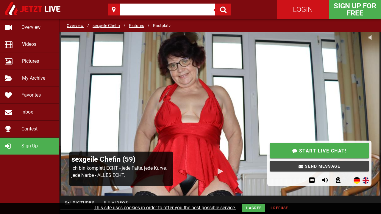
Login (303, 9)
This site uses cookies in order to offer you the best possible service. (165, 207)
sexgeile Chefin (106, 25)
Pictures (136, 25)
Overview (75, 25)
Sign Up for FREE (355, 9)
